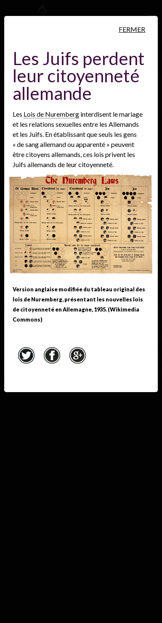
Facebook (52, 355)
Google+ (78, 355)
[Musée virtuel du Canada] (122, 15)
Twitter (26, 355)
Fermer (132, 29)
